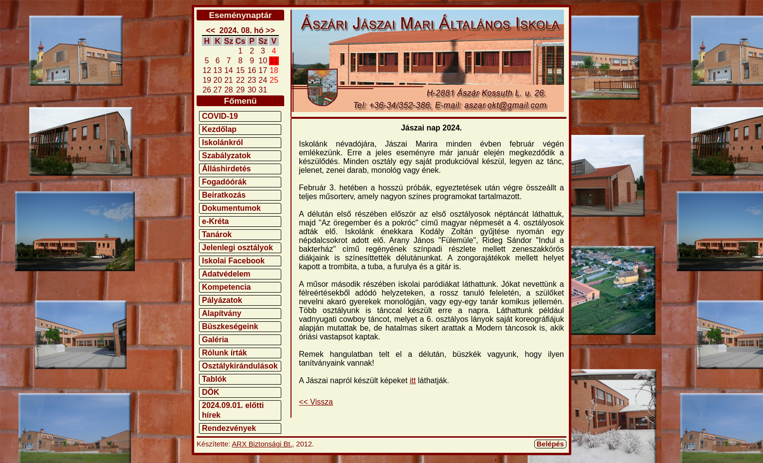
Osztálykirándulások (240, 366)
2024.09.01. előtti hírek (233, 410)
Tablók (214, 379)
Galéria (215, 339)
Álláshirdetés (226, 169)
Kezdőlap (219, 129)
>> (270, 30)
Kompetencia (226, 287)
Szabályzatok (226, 155)
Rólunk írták (224, 353)
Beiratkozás (224, 195)
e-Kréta (215, 221)
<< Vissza (316, 402)
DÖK (210, 392)
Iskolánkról (222, 142)
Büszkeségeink (230, 326)
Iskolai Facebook (233, 261)
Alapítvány (221, 313)
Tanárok (217, 234)
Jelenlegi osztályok (237, 247)
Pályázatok (222, 300)
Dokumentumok (231, 208)
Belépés (550, 444)
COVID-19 (220, 116)
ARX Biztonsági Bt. (262, 444)
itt (413, 380)
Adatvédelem (226, 274)
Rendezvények (229, 428)
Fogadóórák (224, 182)
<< (210, 30)
